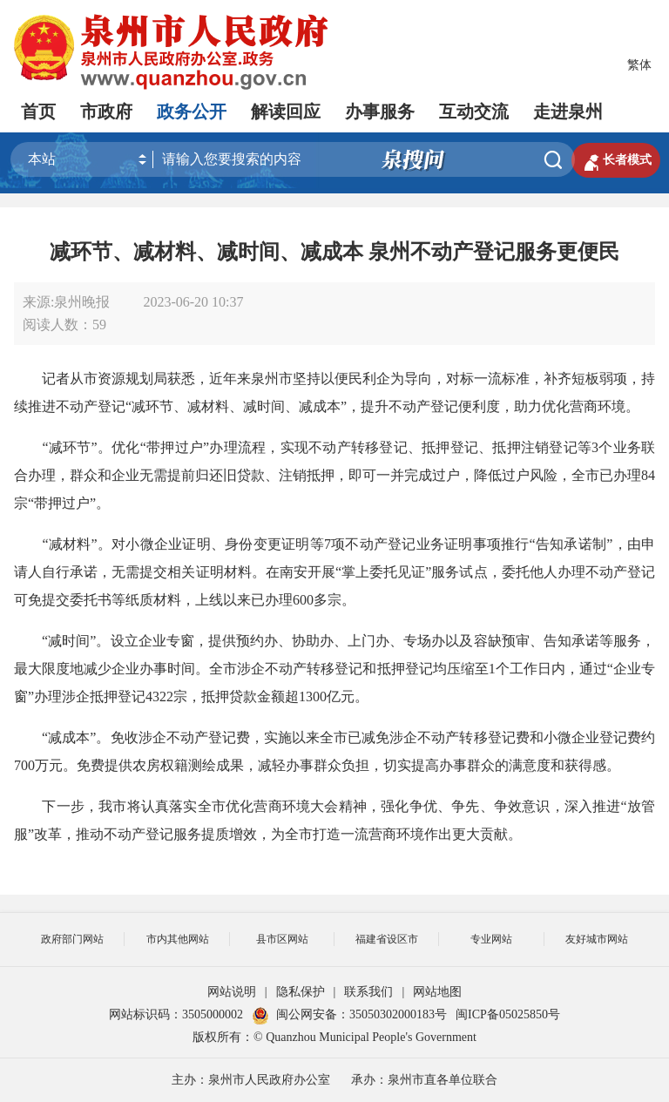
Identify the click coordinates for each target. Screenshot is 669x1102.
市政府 (106, 111)
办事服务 (380, 111)
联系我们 (368, 991)
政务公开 (191, 111)
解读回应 (286, 111)
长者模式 (616, 160)
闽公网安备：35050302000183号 (349, 1014)
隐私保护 (300, 991)
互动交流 (474, 111)
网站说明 (231, 991)
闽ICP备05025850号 (508, 1014)
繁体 (639, 64)
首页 (38, 111)
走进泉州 (568, 111)
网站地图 (437, 991)
